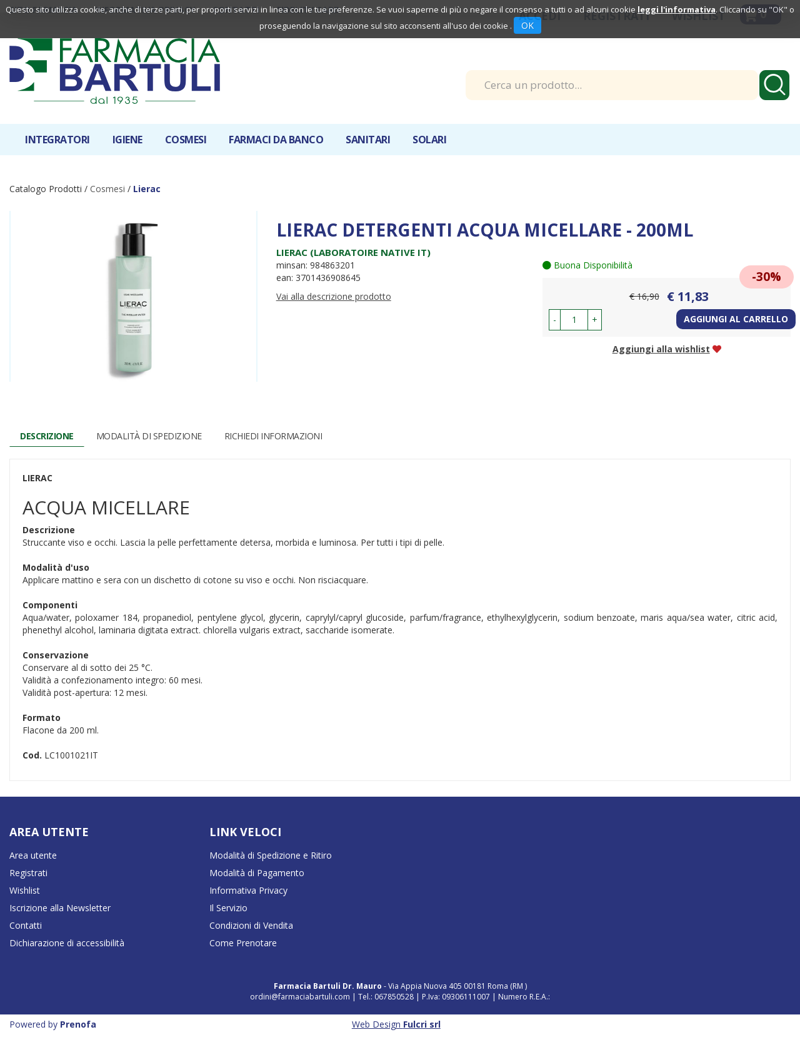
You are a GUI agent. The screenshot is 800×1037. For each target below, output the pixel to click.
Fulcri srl (422, 1024)
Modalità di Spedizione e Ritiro (270, 855)
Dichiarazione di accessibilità (66, 943)
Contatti (25, 925)
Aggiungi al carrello (736, 319)
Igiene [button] (127, 139)
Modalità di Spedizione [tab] (149, 436)
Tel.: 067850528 (387, 996)
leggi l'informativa (677, 9)
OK (527, 25)
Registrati (28, 873)
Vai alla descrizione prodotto (333, 296)
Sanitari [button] (368, 139)
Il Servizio (228, 908)
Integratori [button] (57, 139)
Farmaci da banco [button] (276, 139)
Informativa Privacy (248, 890)
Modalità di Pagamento (256, 873)
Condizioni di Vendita (251, 925)
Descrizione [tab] (47, 436)
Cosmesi (107, 189)
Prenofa (78, 1024)
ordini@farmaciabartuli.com (300, 996)
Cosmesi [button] (186, 139)
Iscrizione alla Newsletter (60, 908)
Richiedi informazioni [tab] (273, 436)
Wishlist (24, 890)
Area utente (33, 855)
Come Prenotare (243, 943)
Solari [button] (429, 139)
